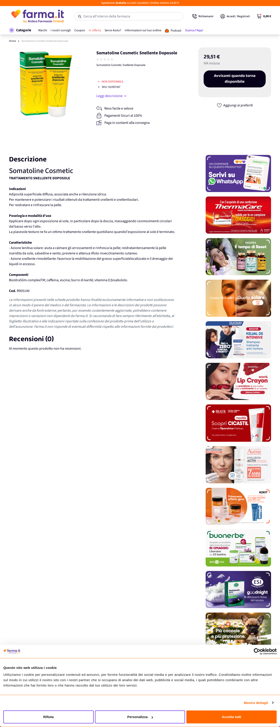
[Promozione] (238, 173)
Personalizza (140, 717)
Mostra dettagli (256, 703)
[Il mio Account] (235, 16)
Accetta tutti (231, 717)
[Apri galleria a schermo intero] (45, 84)
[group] (105, 59)
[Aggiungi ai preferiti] (235, 105)
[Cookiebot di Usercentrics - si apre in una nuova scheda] (257, 651)
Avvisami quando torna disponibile (235, 79)
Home (12, 41)
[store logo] (37, 16)
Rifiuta (48, 717)
